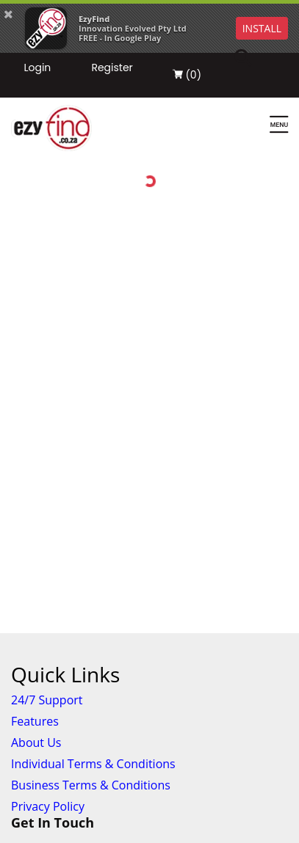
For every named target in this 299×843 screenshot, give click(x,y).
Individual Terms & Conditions (93, 764)
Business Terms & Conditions (90, 785)
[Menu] (279, 125)
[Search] (252, 58)
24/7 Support (47, 700)
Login (37, 67)
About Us (36, 742)
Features (35, 721)
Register (111, 67)
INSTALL (261, 28)
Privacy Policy (47, 806)
